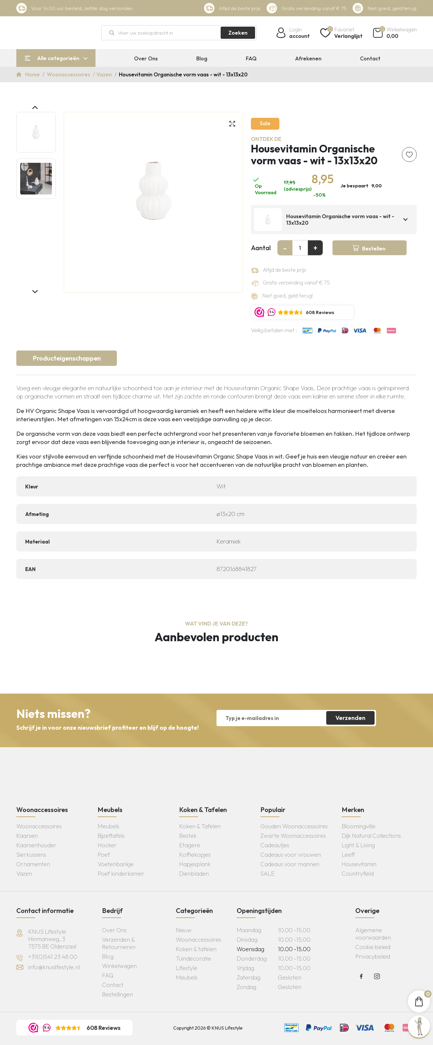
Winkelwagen (119, 966)
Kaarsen (27, 835)
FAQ (251, 58)
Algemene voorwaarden (373, 933)
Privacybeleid (372, 956)
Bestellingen (117, 994)
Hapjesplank (195, 864)
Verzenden (350, 717)
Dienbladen (194, 873)
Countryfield (358, 873)
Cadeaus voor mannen (289, 864)
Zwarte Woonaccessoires (293, 835)
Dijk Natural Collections (371, 835)
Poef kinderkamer (121, 873)
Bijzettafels (111, 835)
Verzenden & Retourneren (119, 943)
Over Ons (146, 58)
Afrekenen (308, 58)
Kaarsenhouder (36, 845)
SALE (267, 873)
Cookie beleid (372, 947)
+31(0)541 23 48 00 (52, 956)
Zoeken (237, 32)
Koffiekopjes (195, 854)
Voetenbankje (115, 864)
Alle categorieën (58, 58)
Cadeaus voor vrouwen (290, 854)
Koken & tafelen (196, 949)
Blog (201, 58)
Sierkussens (31, 854)
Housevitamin (359, 864)
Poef (104, 854)
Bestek (188, 835)
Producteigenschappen (67, 358)
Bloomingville (358, 826)
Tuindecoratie (193, 958)
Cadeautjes (274, 845)
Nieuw (184, 930)
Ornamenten (33, 864)
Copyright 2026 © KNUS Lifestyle (208, 1028)
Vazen (104, 74)
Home (33, 74)
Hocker (107, 845)
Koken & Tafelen (200, 826)
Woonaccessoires (69, 74)
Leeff (348, 854)
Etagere (189, 845)
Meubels (108, 826)
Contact (370, 58)
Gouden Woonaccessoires (294, 826)
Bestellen (373, 248)
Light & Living (358, 845)
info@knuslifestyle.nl (54, 967)
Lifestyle (186, 968)
